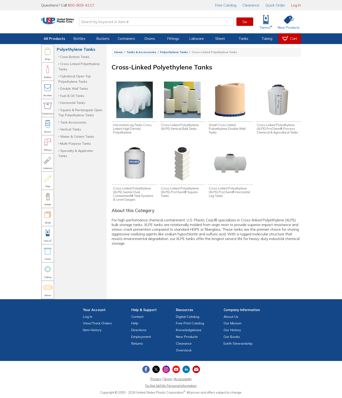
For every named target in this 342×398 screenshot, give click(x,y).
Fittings (173, 38)
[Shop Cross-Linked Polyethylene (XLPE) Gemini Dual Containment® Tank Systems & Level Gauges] (134, 174)
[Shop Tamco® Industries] (265, 22)
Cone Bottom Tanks (74, 57)
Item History (92, 330)
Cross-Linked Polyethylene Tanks (79, 66)
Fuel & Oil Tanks (72, 96)
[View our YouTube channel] (176, 369)
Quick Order (275, 5)
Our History (232, 330)
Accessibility (183, 379)
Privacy (155, 379)
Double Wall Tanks (74, 88)
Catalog (225, 5)
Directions (138, 330)
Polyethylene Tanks (174, 52)
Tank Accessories (73, 122)
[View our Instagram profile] (166, 369)
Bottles (79, 38)
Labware (196, 38)
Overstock (184, 350)
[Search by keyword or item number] (167, 21)
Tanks (243, 38)
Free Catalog (190, 323)
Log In (296, 5)
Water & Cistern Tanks (77, 136)
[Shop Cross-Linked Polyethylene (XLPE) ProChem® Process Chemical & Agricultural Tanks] (278, 108)
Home (118, 52)
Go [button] (244, 21)
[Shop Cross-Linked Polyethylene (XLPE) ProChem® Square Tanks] (182, 172)
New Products (187, 337)
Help (134, 323)
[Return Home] (68, 22)
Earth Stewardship (238, 343)
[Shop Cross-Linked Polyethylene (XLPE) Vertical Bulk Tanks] (182, 106)
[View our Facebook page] (146, 369)
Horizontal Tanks (72, 103)
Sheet (220, 38)
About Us (231, 317)
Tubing (266, 38)
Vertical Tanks (70, 129)
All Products (54, 38)
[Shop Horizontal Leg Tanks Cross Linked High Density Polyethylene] (134, 108)
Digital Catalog (187, 317)
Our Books (232, 337)
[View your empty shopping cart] (289, 38)
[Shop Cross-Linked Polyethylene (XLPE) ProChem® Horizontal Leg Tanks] (230, 172)
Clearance (250, 5)
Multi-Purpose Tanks (75, 143)
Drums (149, 38)
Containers (126, 38)
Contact (137, 317)
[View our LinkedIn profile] (186, 369)
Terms (167, 379)
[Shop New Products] (287, 22)
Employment (141, 337)
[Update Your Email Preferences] (196, 369)
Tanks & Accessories (141, 52)
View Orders (97, 323)
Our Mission (233, 323)
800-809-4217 (81, 5)
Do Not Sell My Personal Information (171, 386)
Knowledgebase (188, 330)
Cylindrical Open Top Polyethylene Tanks (74, 78)
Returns (137, 343)
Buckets (103, 38)
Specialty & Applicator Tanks (75, 153)
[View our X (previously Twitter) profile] (156, 369)
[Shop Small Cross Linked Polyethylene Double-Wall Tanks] (230, 108)
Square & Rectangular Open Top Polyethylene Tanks (80, 112)
